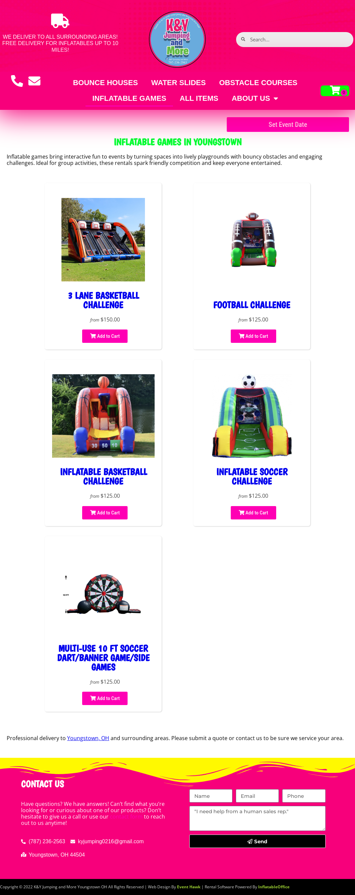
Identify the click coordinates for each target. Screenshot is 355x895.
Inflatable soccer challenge (252, 476)
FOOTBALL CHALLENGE (251, 304)
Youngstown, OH (88, 738)
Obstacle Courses (258, 82)
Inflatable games (129, 98)
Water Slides (178, 82)
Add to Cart (105, 336)
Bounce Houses (105, 82)
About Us (255, 98)
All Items (199, 98)
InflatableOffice (274, 887)
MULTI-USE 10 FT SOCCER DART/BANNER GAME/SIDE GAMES (103, 658)
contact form (126, 816)
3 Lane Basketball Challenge (103, 300)
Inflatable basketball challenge (103, 476)
